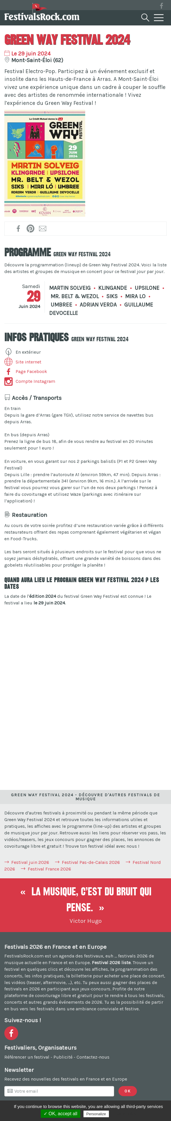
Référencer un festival (26, 1057)
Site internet (22, 362)
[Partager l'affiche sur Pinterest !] (31, 228)
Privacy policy (124, 1113)
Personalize (96, 1114)
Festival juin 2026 (30, 862)
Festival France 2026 (49, 869)
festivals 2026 (133, 956)
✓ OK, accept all (60, 1113)
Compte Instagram (29, 381)
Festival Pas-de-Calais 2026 (91, 862)
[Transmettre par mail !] (43, 228)
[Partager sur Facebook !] (18, 228)
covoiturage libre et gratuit (63, 995)
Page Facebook (25, 371)
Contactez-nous (93, 1057)
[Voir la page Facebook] (161, 6)
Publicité (63, 1057)
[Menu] (159, 17)
